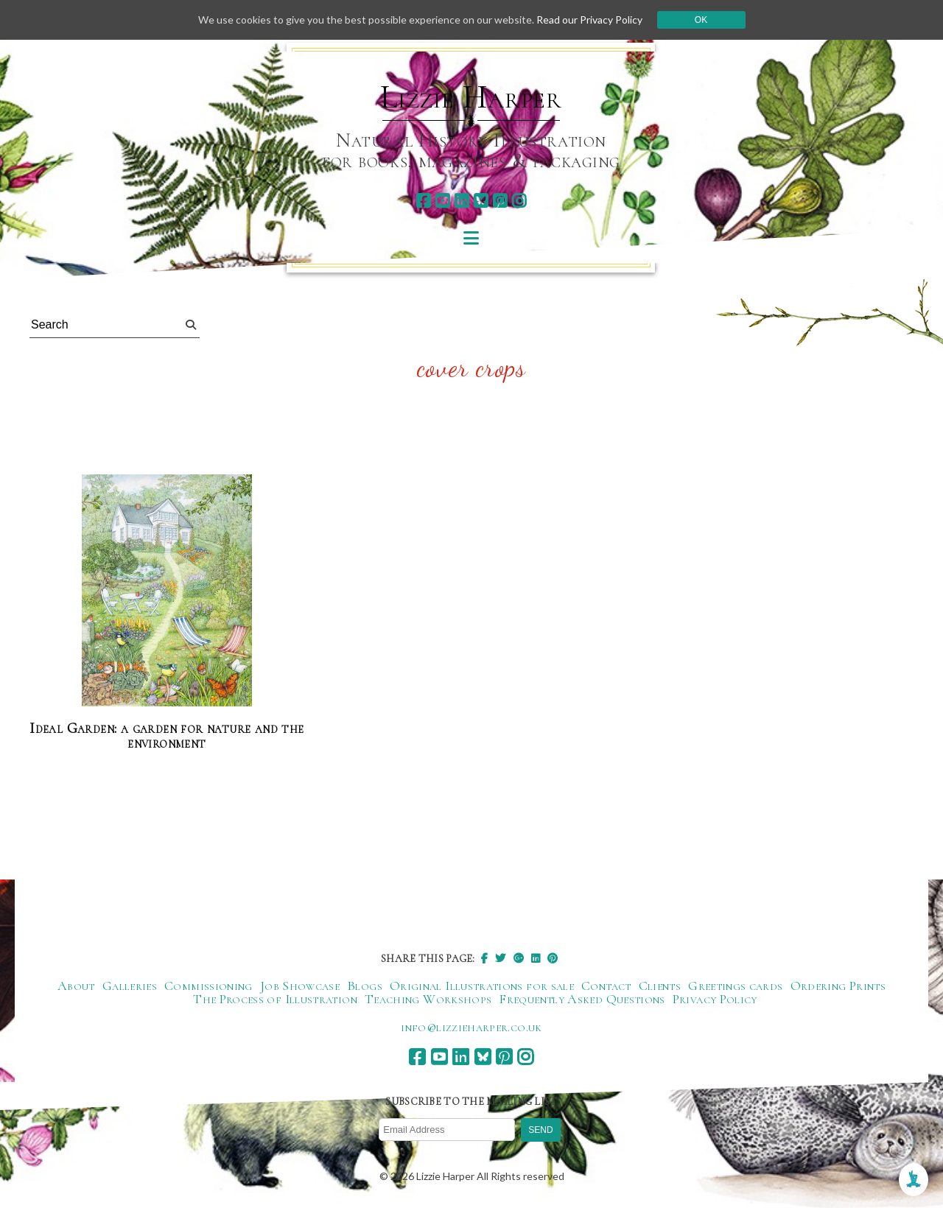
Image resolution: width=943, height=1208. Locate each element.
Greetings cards (735, 985)
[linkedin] (462, 201)
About (76, 985)
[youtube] (442, 201)
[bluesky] (481, 201)
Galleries (129, 985)
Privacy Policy (715, 999)
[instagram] (519, 201)
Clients (660, 985)
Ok (701, 20)
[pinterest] (500, 201)
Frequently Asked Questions (582, 999)
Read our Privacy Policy (589, 19)
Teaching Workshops (428, 999)
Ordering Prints (838, 985)
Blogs (364, 985)
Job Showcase (300, 985)
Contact (606, 985)
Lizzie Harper (471, 97)
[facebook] (423, 201)
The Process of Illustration (275, 999)
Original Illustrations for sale (482, 985)
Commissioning (208, 985)
